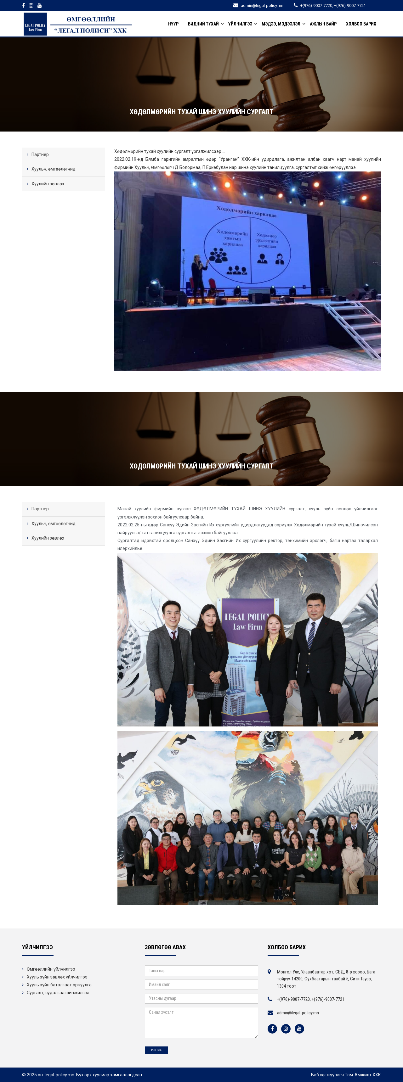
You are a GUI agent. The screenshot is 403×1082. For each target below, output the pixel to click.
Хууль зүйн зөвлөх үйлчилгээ (57, 976)
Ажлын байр (323, 23)
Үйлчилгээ (240, 23)
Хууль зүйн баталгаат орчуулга (59, 984)
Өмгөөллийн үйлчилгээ (51, 969)
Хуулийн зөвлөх (47, 183)
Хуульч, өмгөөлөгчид (53, 168)
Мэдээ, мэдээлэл (281, 23)
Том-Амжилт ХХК (363, 1074)
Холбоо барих (361, 23)
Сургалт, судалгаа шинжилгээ (58, 992)
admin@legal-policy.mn (298, 1013)
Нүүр (173, 23)
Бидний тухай (203, 23)
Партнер (40, 154)
